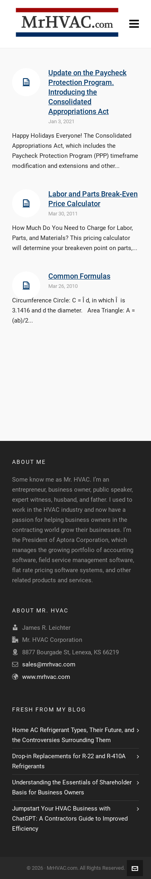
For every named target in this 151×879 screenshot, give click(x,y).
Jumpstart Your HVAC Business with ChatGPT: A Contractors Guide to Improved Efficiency (70, 818)
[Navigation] (134, 24)
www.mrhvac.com (46, 676)
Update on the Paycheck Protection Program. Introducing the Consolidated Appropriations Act (87, 92)
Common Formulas (79, 276)
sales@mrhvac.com (48, 664)
